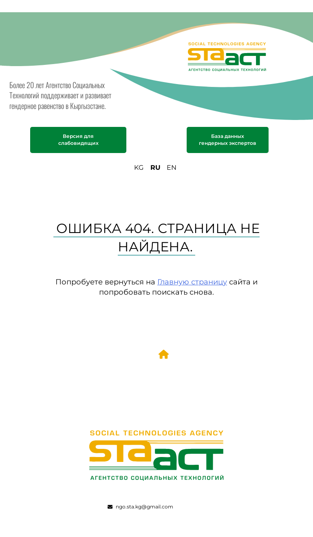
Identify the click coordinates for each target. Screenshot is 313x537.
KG (138, 167)
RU (155, 167)
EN (171, 167)
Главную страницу (192, 281)
